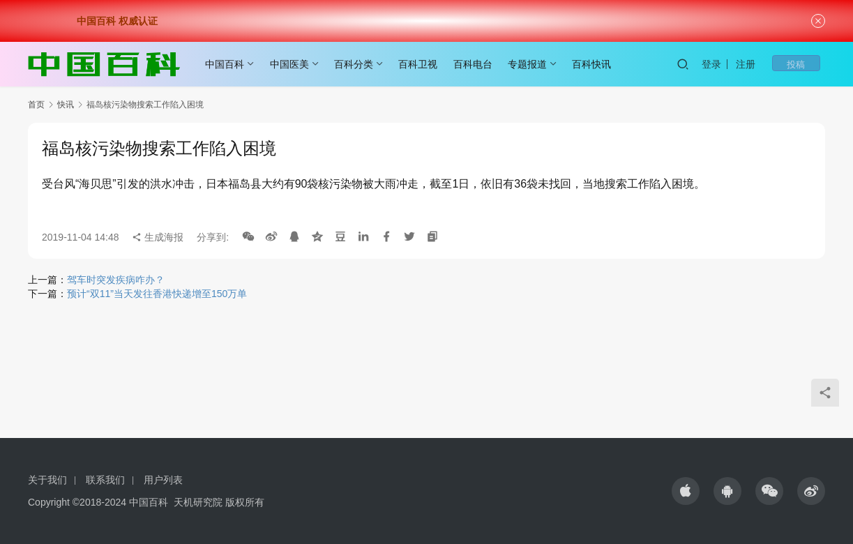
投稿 (805, 64)
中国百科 (229, 64)
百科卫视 (422, 64)
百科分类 (358, 64)
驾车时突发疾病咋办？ (116, 279)
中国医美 (294, 64)
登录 (731, 64)
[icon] (686, 491)
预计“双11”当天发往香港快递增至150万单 (157, 293)
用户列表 (163, 479)
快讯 (65, 104)
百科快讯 (596, 64)
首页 (36, 104)
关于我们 (47, 479)
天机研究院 (198, 502)
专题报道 (532, 64)
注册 (765, 64)
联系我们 (105, 479)
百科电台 (477, 64)
